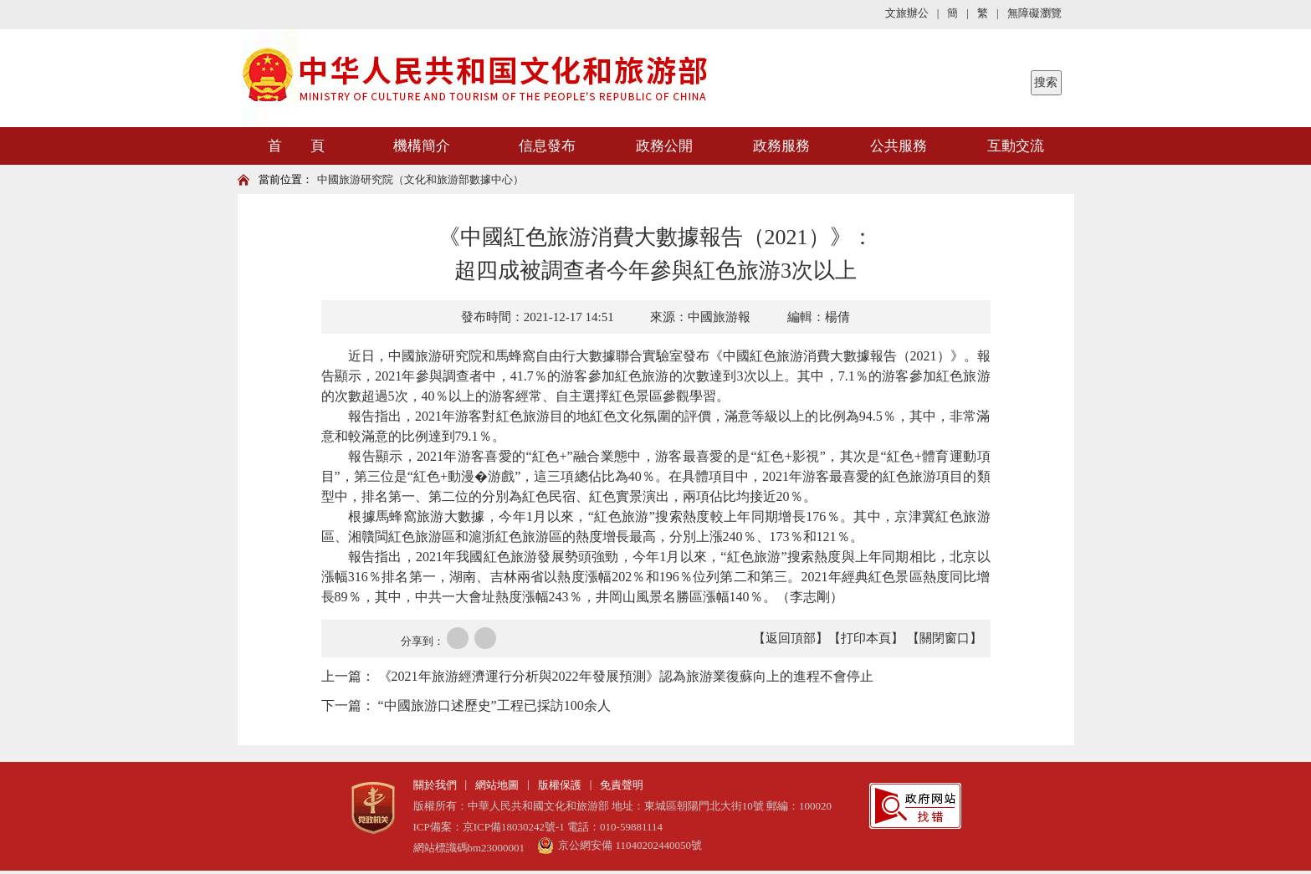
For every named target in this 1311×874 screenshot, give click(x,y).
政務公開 (664, 146)
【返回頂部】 (790, 638)
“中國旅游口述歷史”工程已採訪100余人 (494, 705)
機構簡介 (421, 146)
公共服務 (898, 146)
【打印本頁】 (866, 638)
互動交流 (1015, 146)
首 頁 (296, 146)
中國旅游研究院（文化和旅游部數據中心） (420, 179)
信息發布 (547, 146)
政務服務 (781, 146)
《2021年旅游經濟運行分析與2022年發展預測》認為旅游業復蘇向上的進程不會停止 (625, 676)
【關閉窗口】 (944, 638)
